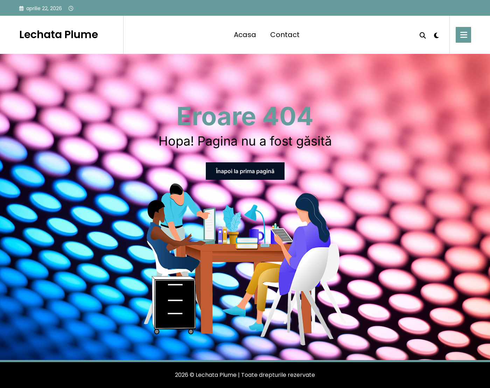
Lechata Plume (58, 34)
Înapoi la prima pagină (245, 171)
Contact (285, 35)
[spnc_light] (436, 35)
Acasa (245, 35)
